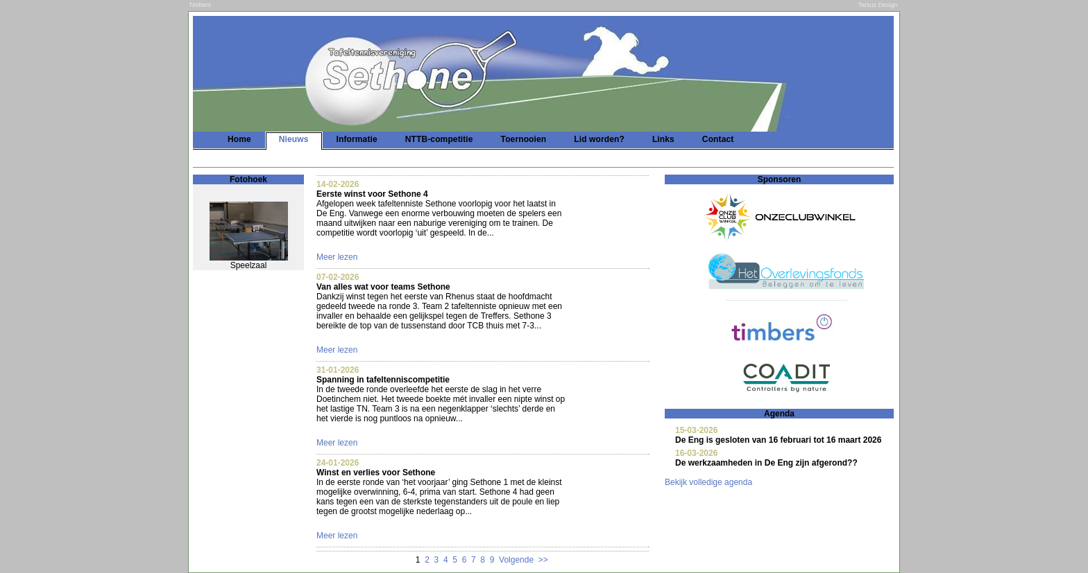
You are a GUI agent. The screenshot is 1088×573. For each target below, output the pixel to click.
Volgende (516, 560)
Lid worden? (599, 139)
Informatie (357, 139)
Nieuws (294, 139)
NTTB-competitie (439, 139)
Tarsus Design (878, 4)
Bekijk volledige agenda (708, 482)
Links (663, 139)
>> (543, 560)
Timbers (200, 4)
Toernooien (524, 139)
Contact (718, 139)
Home (239, 139)
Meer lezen (336, 257)
